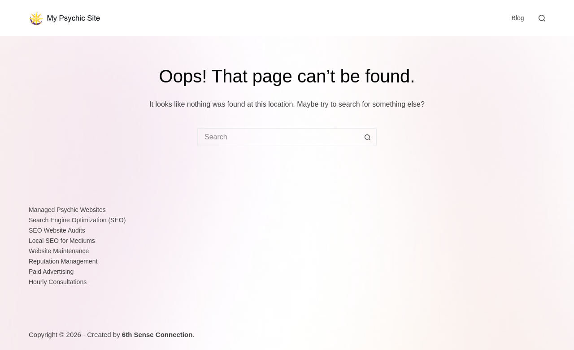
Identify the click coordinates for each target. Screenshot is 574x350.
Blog (517, 18)
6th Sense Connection (157, 334)
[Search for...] (278, 137)
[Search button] (368, 137)
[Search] (542, 18)
